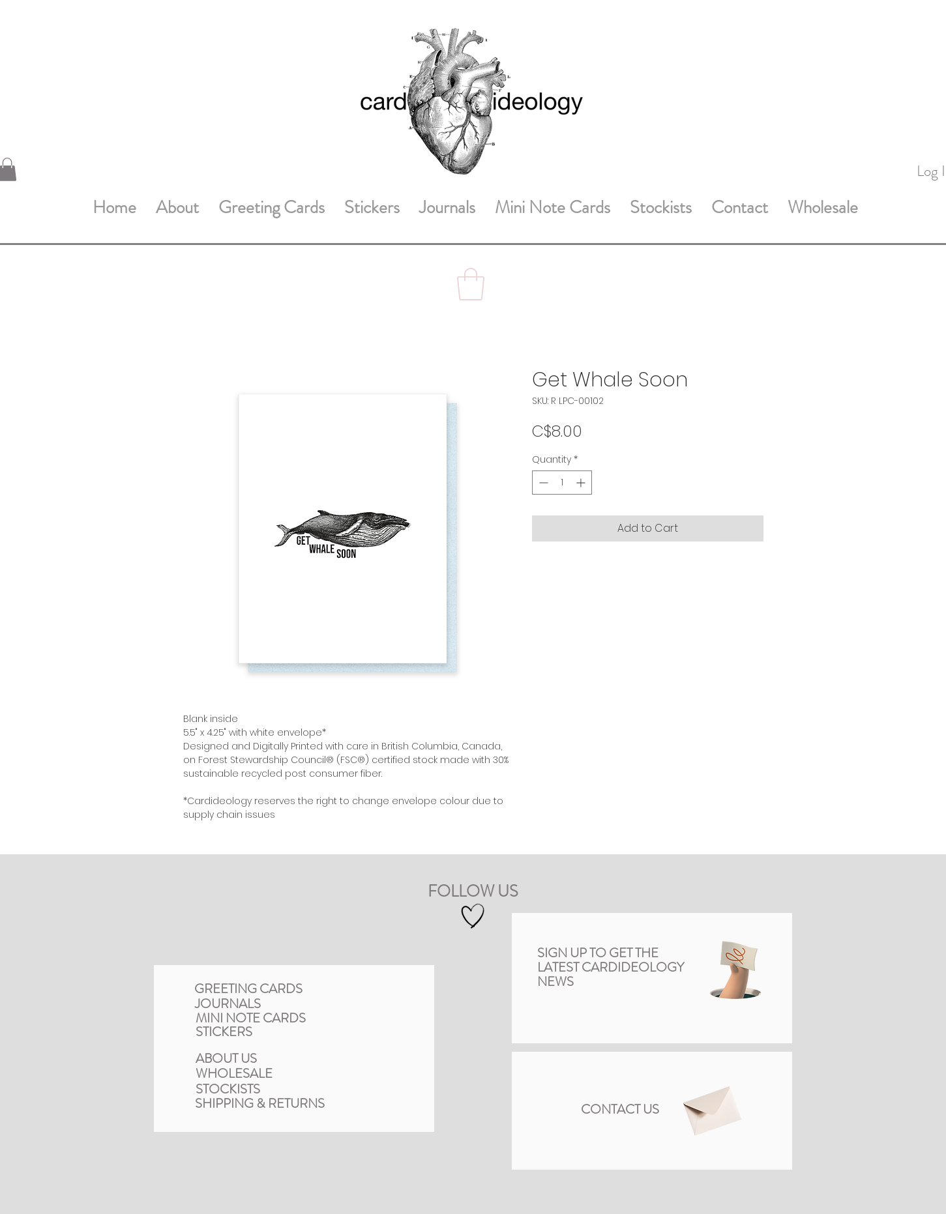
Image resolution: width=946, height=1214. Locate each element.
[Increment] (582, 482)
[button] (470, 284)
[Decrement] (542, 482)
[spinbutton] (562, 482)
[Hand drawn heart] (473, 916)
